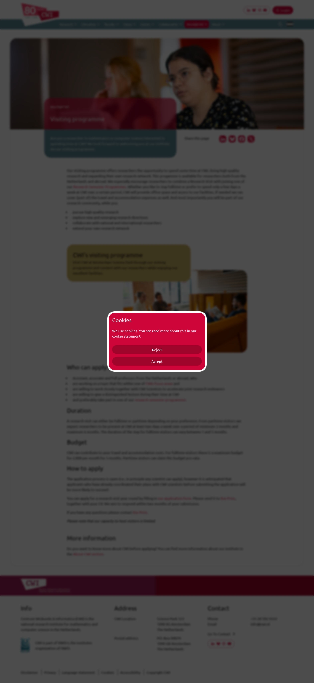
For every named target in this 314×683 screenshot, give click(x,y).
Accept (157, 361)
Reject (157, 349)
